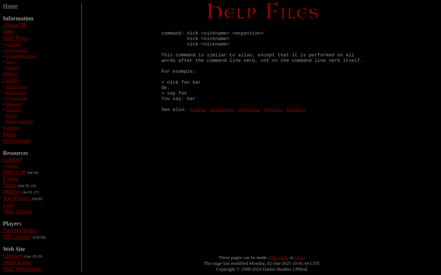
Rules (11, 61)
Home (10, 6)
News (9, 185)
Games (11, 127)
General (13, 44)
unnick (272, 126)
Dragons (14, 104)
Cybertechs (16, 98)
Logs (9, 205)
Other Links (17, 262)
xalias (294, 126)
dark (272, 257)
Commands (16, 50)
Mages (12, 115)
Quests (11, 74)
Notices (12, 191)
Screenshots (17, 141)
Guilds (11, 80)
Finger (10, 178)
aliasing (221, 126)
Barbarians (16, 92)
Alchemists (16, 86)
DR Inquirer (17, 237)
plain (299, 257)
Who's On (14, 172)
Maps (9, 134)
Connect (12, 159)
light (282, 257)
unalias (248, 126)
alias (197, 126)
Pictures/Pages (20, 230)
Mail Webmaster (22, 269)
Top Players (17, 198)
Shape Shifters (19, 121)
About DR (15, 25)
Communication (21, 56)
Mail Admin (17, 211)
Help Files (15, 38)
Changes (13, 255)
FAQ (8, 31)
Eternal (13, 67)
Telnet (11, 165)
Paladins (14, 109)
